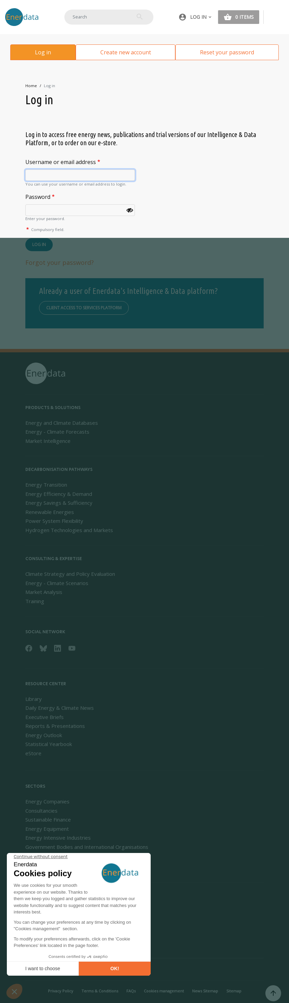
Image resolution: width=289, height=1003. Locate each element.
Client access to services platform (84, 308)
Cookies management (164, 990)
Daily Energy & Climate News (59, 707)
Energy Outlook (43, 735)
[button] (195, 17)
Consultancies (41, 810)
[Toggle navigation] (277, 17)
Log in (43, 52)
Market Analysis (43, 591)
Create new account (125, 52)
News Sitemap (205, 990)
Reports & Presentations (55, 725)
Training (34, 601)
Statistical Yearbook (48, 744)
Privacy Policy (60, 990)
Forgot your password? (59, 262)
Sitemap (233, 990)
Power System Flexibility (54, 520)
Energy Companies (47, 801)
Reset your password (227, 52)
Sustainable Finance (48, 819)
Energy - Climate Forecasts (57, 431)
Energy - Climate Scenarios (56, 583)
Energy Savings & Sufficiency (58, 502)
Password (37, 197)
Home (31, 85)
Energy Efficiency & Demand (58, 493)
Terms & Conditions (99, 990)
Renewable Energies (49, 512)
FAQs (131, 990)
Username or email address (60, 162)
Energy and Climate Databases (61, 422)
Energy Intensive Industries (58, 837)
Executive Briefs (44, 717)
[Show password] (130, 210)
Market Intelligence (48, 440)
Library (33, 698)
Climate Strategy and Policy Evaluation (70, 573)
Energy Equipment (47, 828)
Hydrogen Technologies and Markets (69, 530)
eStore (33, 753)
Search (139, 17)
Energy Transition (46, 484)
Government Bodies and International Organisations (86, 846)
